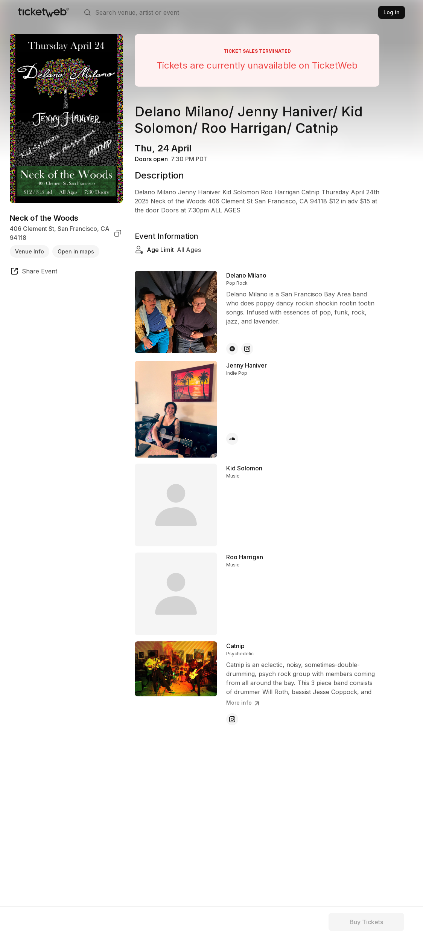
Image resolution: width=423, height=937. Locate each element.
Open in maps (76, 251)
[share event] (33, 272)
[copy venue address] (118, 233)
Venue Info (29, 251)
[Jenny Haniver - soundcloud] (232, 439)
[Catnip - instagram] (232, 719)
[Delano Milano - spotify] (232, 349)
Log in (391, 12)
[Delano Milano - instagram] (247, 349)
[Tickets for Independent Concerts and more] (43, 12)
